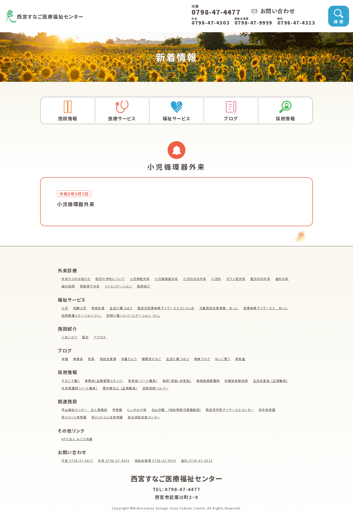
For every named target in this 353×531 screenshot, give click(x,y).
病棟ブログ (203, 359)
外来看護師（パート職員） (79, 388)
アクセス (100, 337)
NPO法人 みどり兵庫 (77, 439)
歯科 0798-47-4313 (198, 460)
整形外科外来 (262, 279)
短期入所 (80, 308)
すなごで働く (70, 380)
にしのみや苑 (137, 409)
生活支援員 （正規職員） (272, 380)
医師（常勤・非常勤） (177, 380)
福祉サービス (176, 111)
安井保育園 (268, 409)
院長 (91, 359)
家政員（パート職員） (143, 380)
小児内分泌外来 (195, 279)
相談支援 (98, 308)
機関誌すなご (152, 359)
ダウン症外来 (237, 279)
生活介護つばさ (121, 308)
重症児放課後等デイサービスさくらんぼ (166, 308)
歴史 (85, 337)
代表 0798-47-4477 (77, 460)
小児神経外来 (140, 279)
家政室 (241, 359)
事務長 (78, 359)
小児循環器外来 (167, 279)
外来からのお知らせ (76, 279)
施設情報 (68, 111)
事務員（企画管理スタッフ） (104, 380)
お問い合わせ (273, 11)
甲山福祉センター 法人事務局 (84, 409)
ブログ (231, 111)
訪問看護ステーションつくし (81, 315)
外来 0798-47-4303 (114, 460)
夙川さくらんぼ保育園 (107, 417)
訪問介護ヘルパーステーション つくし (134, 315)
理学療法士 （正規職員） (120, 388)
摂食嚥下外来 (90, 286)
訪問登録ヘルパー (156, 388)
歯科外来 (283, 279)
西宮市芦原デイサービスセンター (231, 409)
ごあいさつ (69, 337)
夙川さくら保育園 (74, 417)
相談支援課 (108, 359)
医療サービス (122, 111)
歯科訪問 (68, 286)
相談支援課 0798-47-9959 (156, 460)
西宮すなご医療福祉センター (58, 15)
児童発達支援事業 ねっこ (219, 308)
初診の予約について (110, 279)
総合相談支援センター (144, 417)
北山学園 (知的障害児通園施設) (177, 409)
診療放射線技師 (237, 380)
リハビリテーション (118, 286)
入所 (64, 308)
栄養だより (129, 359)
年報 (64, 359)
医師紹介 (144, 286)
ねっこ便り (223, 359)
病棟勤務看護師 (209, 380)
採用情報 (285, 111)
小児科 (217, 279)
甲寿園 (118, 409)
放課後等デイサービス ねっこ (266, 308)
